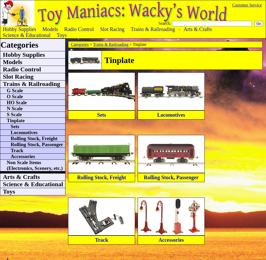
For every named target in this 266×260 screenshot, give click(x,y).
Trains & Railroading (110, 44)
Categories (80, 44)
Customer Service (247, 5)
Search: (165, 23)
